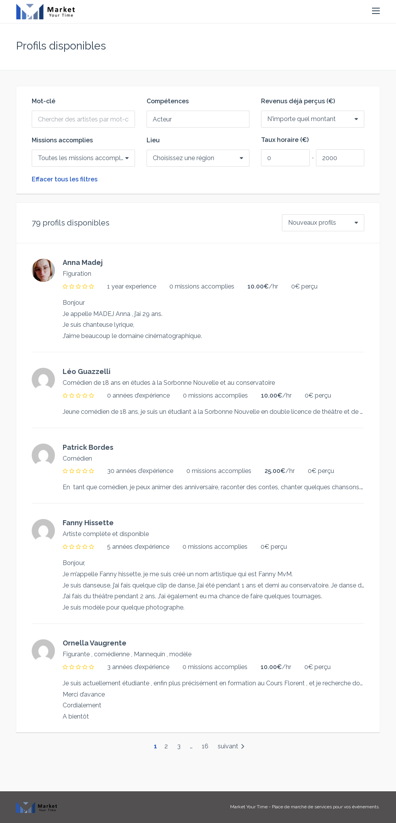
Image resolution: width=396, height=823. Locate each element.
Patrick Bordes (88, 447)
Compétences (168, 101)
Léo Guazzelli (87, 371)
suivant (231, 746)
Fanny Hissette (88, 523)
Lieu (153, 140)
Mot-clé (43, 101)
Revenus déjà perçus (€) (298, 101)
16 (205, 746)
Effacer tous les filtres (64, 179)
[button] (376, 11)
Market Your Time (249, 806)
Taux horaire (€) (285, 140)
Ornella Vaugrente (94, 643)
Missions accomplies (62, 140)
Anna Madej (83, 262)
